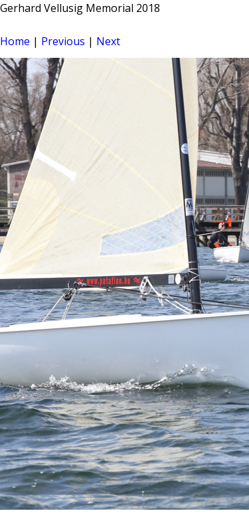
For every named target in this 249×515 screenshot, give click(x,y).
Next (108, 41)
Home (15, 41)
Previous (63, 41)
